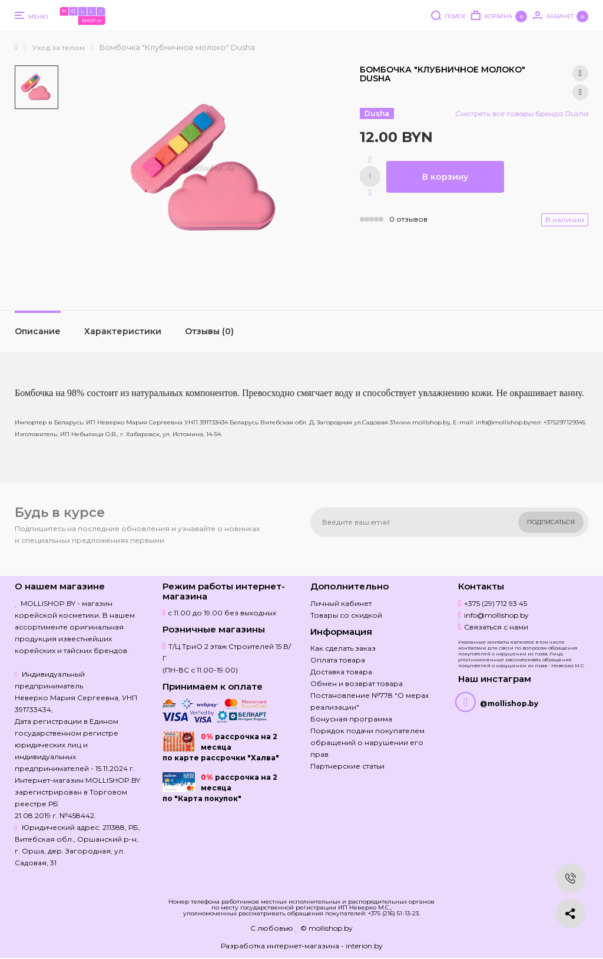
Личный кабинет (341, 603)
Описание (38, 331)
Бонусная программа (351, 718)
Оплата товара (337, 659)
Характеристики (122, 331)
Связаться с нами (496, 626)
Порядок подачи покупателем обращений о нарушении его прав (367, 742)
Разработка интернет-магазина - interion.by (302, 945)
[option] (36, 87)
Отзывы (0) (209, 331)
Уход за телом (58, 47)
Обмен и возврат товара (356, 683)
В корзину (445, 177)
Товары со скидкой (346, 615)
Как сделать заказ (343, 648)
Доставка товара (341, 671)
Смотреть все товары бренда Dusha (521, 113)
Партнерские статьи (347, 766)
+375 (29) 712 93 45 (495, 603)
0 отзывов (408, 219)
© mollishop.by (326, 928)
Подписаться (551, 522)
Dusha (377, 113)
